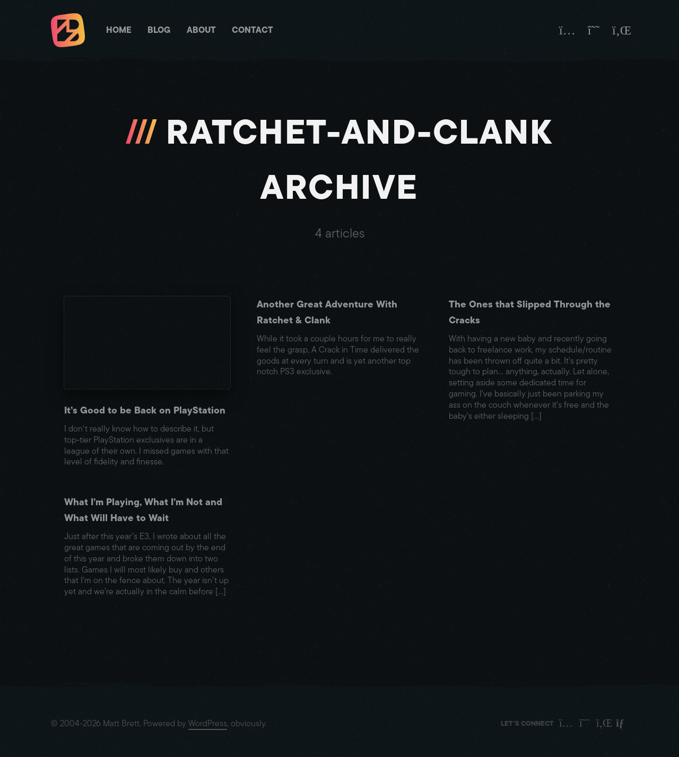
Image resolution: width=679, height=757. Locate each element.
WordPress (207, 723)
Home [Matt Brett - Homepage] (119, 30)
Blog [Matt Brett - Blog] (159, 30)
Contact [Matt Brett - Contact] (252, 30)
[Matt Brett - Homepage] (68, 31)
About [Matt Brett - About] (201, 30)
